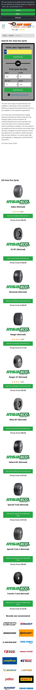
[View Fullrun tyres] (9, 651)
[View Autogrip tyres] (9, 624)
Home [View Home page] (5, 35)
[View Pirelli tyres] (26, 679)
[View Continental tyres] (26, 633)
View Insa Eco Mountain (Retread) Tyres (18, 301)
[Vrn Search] (18, 52)
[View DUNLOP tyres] (9, 642)
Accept (18, 10)
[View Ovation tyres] (26, 670)
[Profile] (24, 76)
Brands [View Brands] (11, 35)
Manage (18, 17)
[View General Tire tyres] (26, 651)
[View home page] (21, 25)
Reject (18, 14)
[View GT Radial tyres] (26, 661)
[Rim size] (11, 84)
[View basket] (29, 26)
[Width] (11, 76)
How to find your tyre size (19, 95)
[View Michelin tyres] (9, 670)
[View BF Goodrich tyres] (26, 624)
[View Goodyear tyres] (9, 661)
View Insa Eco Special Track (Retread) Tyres (18, 514)
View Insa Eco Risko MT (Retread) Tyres (18, 428)
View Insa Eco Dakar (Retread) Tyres (18, 216)
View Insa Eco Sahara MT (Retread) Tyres (18, 471)
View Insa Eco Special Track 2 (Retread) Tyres (18, 559)
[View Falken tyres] (26, 642)
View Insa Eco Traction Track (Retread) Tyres (18, 603)
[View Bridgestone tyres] (9, 633)
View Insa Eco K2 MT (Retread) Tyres (18, 258)
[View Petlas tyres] (9, 679)
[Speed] (24, 84)
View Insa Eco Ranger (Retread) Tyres (18, 343)
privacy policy (28, 6)
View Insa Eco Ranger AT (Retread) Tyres (18, 386)
